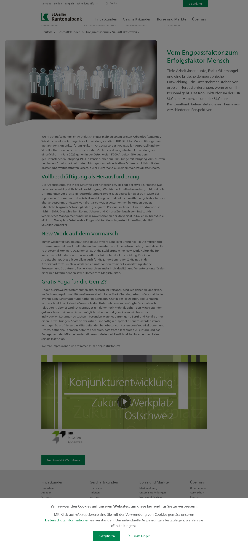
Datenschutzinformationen (67, 520)
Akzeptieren (106, 536)
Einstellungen (142, 536)
